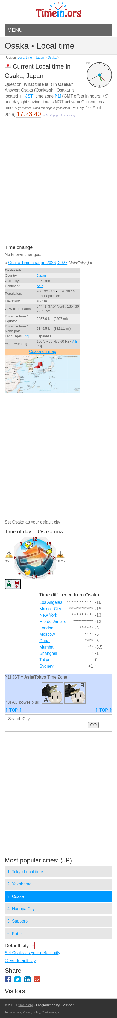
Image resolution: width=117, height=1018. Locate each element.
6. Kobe (14, 933)
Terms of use (13, 1012)
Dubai (44, 641)
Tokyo (44, 660)
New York (48, 615)
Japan (40, 57)
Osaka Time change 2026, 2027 (37, 262)
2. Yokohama (19, 884)
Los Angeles (50, 602)
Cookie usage (50, 1012)
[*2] (26, 336)
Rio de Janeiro (52, 621)
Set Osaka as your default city (32, 953)
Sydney (46, 666)
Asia (40, 286)
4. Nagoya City (21, 909)
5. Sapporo (17, 921)
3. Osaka (15, 896)
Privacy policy (31, 1012)
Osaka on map (42, 351)
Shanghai (48, 653)
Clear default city (20, 960)
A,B (75, 341)
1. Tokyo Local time (25, 871)
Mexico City (50, 609)
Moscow (47, 634)
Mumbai (46, 647)
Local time (24, 57)
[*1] (58, 96)
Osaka (52, 57)
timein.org (25, 1005)
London (46, 628)
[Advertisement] (58, 184)
